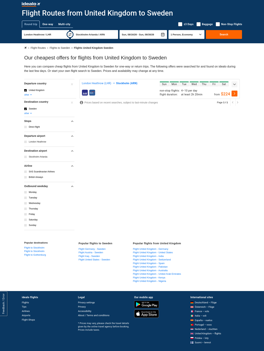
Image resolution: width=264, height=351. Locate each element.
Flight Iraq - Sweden (89, 256)
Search (224, 34)
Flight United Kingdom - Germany (150, 249)
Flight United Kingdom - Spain (149, 263)
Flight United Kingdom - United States (153, 252)
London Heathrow (37, 141)
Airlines (26, 311)
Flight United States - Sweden (94, 259)
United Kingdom (36, 90)
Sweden (33, 108)
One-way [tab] (47, 24)
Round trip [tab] (30, 24)
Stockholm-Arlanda (38, 157)
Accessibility (84, 311)
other (28, 95)
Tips (24, 306)
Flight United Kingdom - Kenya (149, 277)
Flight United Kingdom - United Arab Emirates (157, 274)
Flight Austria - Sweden (91, 252)
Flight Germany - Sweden (92, 249)
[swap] (70, 34)
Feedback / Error (3, 303)
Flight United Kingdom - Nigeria (149, 281)
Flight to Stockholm (34, 247)
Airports (26, 315)
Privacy (82, 306)
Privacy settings (86, 302)
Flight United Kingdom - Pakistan (150, 266)
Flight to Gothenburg (35, 254)
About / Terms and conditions (93, 315)
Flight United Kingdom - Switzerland (152, 259)
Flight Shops (28, 319)
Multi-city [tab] (64, 24)
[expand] (234, 84)
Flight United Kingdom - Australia (150, 270)
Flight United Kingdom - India (148, 256)
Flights (25, 302)
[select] (234, 93)
